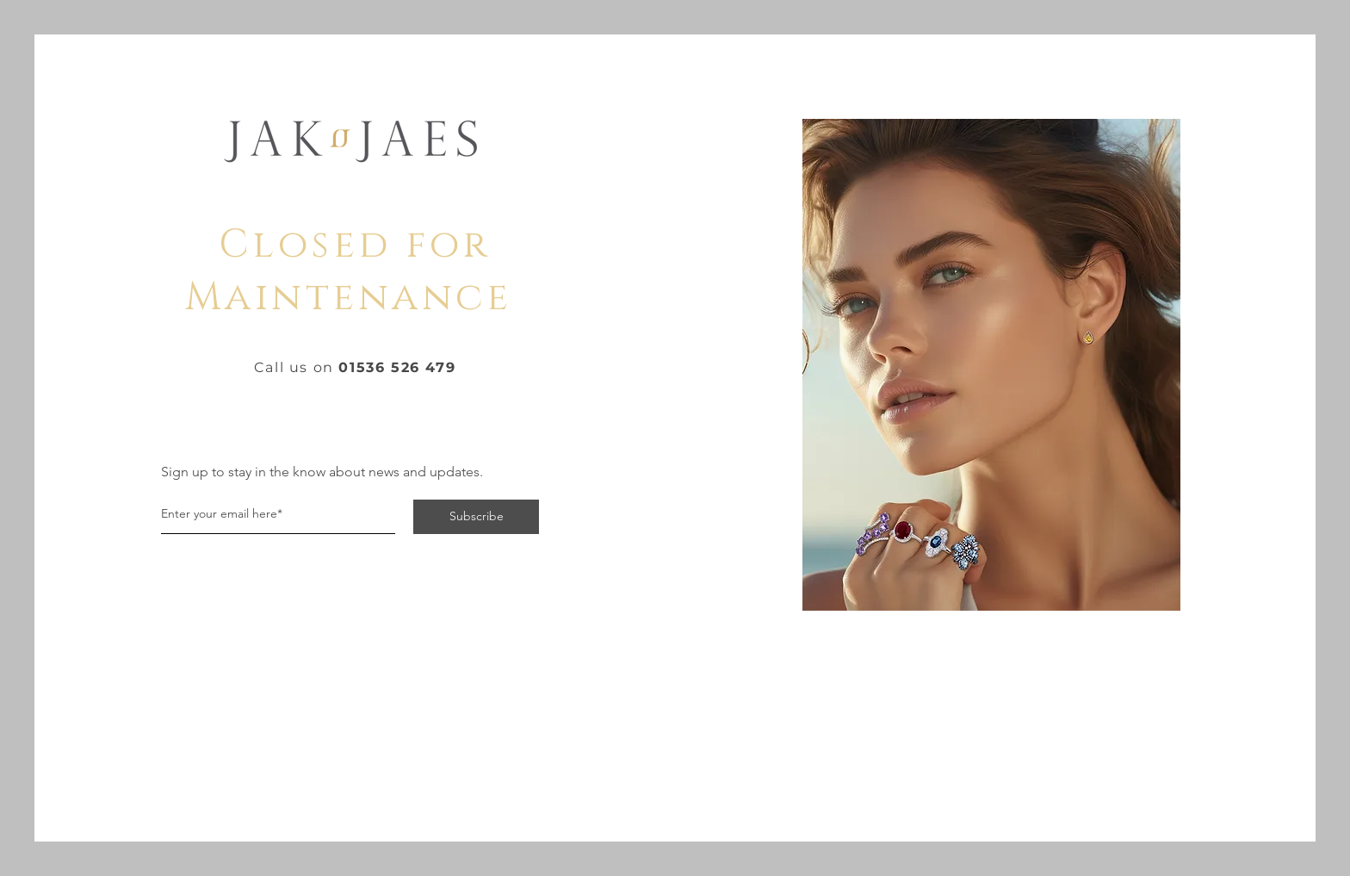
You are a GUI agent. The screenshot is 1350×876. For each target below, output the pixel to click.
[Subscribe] (476, 517)
